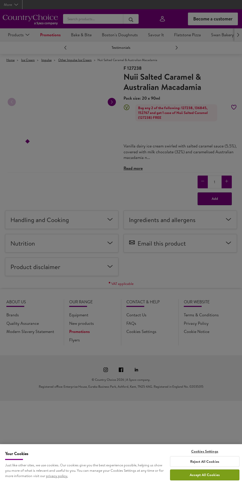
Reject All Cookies (205, 466)
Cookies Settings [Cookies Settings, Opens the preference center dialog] (204, 456)
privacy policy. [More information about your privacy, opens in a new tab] (57, 480)
